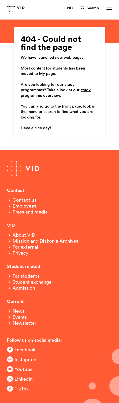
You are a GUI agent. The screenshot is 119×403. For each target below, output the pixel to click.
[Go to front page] (15, 8)
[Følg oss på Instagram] (23, 359)
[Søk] (90, 7)
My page (47, 74)
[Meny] (109, 7)
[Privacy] (17, 253)
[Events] (17, 317)
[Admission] (21, 288)
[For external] (22, 247)
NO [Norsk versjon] (70, 7)
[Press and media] (27, 212)
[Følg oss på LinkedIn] (23, 379)
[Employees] (21, 206)
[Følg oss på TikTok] (23, 389)
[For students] (23, 276)
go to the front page (63, 106)
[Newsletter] (21, 323)
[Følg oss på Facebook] (23, 350)
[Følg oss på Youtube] (23, 369)
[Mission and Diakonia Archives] (42, 241)
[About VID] (21, 235)
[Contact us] (21, 200)
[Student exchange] (29, 282)
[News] (16, 311)
